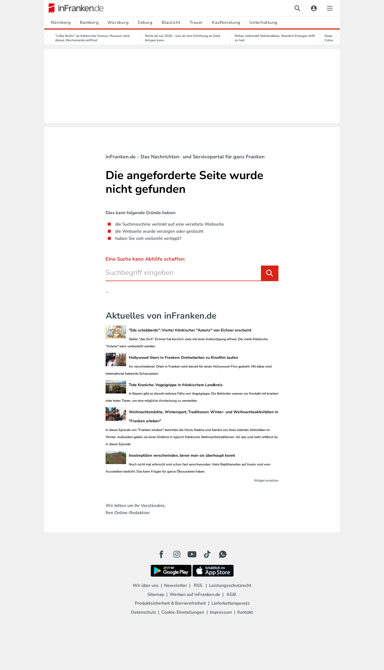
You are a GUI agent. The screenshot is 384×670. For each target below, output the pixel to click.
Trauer (196, 22)
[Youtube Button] (192, 554)
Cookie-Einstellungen (182, 612)
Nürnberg (61, 22)
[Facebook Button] (161, 554)
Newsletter (175, 585)
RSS (198, 585)
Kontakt (245, 612)
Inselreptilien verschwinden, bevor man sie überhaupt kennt (182, 455)
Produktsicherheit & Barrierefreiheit (170, 603)
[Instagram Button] (176, 555)
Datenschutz (143, 612)
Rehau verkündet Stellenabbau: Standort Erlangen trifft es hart (275, 38)
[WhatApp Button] (222, 554)
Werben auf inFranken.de (195, 595)
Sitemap (155, 595)
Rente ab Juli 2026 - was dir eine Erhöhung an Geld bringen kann (182, 38)
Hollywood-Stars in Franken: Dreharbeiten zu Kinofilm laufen (183, 357)
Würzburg (118, 22)
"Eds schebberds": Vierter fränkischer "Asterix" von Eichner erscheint (190, 330)
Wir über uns (146, 585)
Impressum (221, 612)
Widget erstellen (266, 480)
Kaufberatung (226, 22)
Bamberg (89, 22)
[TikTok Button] (207, 554)
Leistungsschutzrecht (230, 585)
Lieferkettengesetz (230, 603)
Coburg (145, 22)
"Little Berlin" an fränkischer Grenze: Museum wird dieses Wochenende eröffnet (92, 38)
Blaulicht (171, 22)
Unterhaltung (263, 22)
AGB (231, 595)
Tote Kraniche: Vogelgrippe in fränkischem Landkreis (176, 385)
